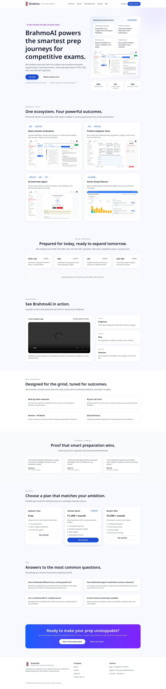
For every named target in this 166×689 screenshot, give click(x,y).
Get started (43, 535)
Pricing (99, 4)
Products (71, 4)
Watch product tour (51, 77)
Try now (32, 77)
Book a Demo (134, 4)
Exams (79, 4)
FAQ (106, 4)
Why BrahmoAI (89, 4)
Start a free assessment (72, 641)
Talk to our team (97, 641)
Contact (123, 4)
